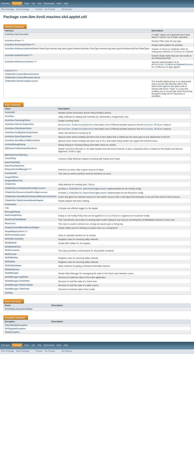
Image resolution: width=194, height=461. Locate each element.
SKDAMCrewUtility (14, 241)
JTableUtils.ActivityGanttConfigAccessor (25, 190)
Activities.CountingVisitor (17, 121)
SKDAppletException (15, 331)
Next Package (22, 9)
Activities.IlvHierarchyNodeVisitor (21, 48)
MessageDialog (12, 214)
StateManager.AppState (16, 279)
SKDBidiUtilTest (13, 249)
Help (66, 3)
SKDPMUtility (11, 260)
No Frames (50, 9)
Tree (39, 3)
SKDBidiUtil (11, 245)
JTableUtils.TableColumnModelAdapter (24, 202)
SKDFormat (10, 256)
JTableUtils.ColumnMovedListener (22, 75)
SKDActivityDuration (15, 237)
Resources (10, 226)
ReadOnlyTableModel (15, 221)
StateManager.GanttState (17, 283)
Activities (9, 117)
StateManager (12, 275)
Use (33, 3)
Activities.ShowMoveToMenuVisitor (22, 142)
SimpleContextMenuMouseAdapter (22, 230)
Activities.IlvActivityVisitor (18, 44)
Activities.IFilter (13, 40)
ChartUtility (10, 160)
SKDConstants (12, 252)
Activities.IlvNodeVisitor (17, 55)
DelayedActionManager (16, 171)
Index (59, 3)
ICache (8, 71)
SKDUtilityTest (12, 272)
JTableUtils (10, 185)
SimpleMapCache (13, 234)
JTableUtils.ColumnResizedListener (22, 78)
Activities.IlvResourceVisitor (19, 62)
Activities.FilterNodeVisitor (18, 129)
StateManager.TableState (17, 291)
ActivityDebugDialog (15, 146)
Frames (39, 9)
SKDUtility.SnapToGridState (18, 311)
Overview (5, 3)
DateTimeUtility (12, 164)
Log (7, 210)
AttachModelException (16, 327)
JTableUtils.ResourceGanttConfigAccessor (26, 194)
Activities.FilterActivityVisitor (19, 125)
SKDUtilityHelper (13, 268)
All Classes (67, 9)
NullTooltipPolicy (13, 217)
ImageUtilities (11, 179)
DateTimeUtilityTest (14, 167)
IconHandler (11, 175)
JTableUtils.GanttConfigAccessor (21, 82)
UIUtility (9, 295)
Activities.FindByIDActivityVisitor (21, 134)
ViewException (12, 334)
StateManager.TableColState (19, 287)
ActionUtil (10, 113)
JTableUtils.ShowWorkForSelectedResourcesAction (30, 198)
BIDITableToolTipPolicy (16, 156)
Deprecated (49, 3)
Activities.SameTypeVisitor (18, 138)
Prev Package (7, 9)
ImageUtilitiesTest (14, 182)
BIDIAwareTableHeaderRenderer (21, 150)
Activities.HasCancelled (16, 34)
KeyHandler (11, 206)
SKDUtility (10, 264)
